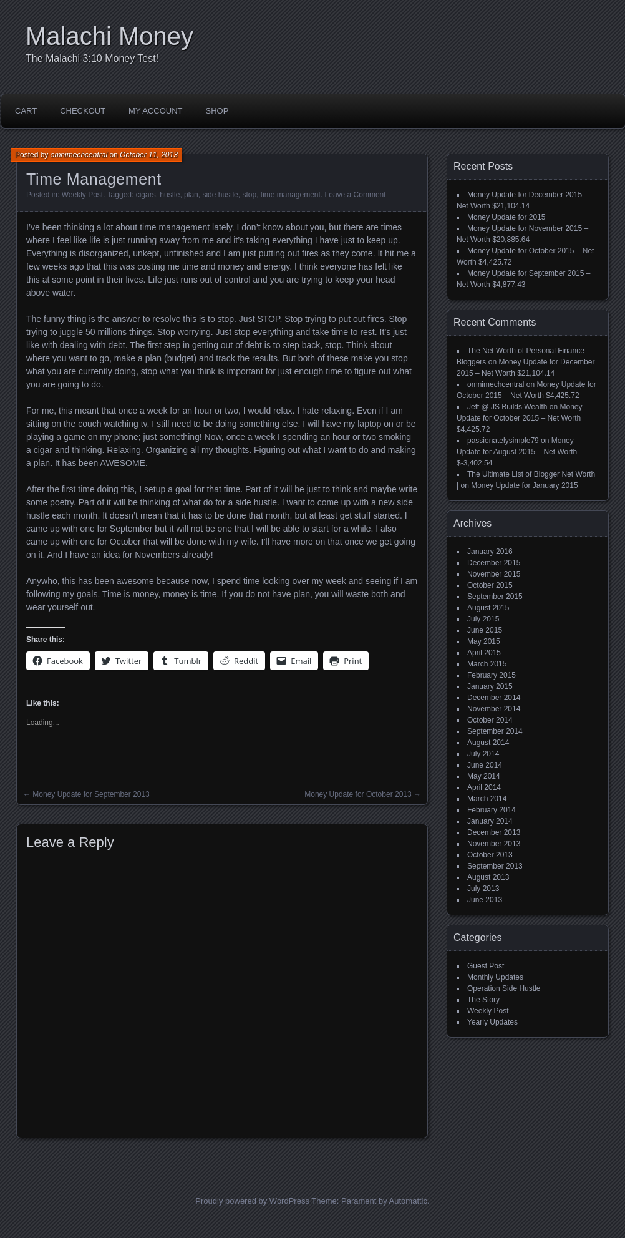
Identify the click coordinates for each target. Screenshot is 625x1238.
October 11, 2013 (149, 154)
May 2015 (483, 641)
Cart (26, 110)
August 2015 (488, 607)
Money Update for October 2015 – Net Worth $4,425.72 (520, 418)
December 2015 (493, 562)
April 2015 (484, 652)
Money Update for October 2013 (357, 794)
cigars (146, 194)
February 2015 (491, 675)
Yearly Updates (492, 1022)
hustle (170, 194)
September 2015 (495, 596)
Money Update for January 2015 (524, 485)
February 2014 (491, 810)
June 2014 (484, 765)
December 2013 (493, 832)
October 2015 (490, 585)
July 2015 (483, 619)
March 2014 (486, 798)
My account (155, 110)
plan (191, 194)
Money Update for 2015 (506, 217)
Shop (217, 110)
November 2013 (493, 843)
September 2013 (495, 866)
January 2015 (490, 686)
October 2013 (490, 855)
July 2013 (483, 888)
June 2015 (484, 630)
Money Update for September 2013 (90, 794)
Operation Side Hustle (503, 988)
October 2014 (490, 720)
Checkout (82, 110)
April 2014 (484, 787)
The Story (483, 999)
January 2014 (490, 821)
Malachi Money (109, 36)
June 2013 (484, 899)
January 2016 (490, 551)
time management (291, 194)
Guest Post (485, 966)
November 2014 (493, 708)
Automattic (408, 1201)
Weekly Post (82, 194)
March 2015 (486, 664)
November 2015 (493, 574)
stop (249, 194)
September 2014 (495, 731)
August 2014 (488, 742)
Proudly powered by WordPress (252, 1201)
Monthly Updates (495, 977)
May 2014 (483, 776)
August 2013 (488, 877)
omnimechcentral (79, 154)
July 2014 (483, 753)
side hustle (220, 194)
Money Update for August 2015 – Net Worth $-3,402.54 (517, 451)
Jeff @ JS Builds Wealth (507, 406)
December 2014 (493, 697)
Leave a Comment (355, 194)
